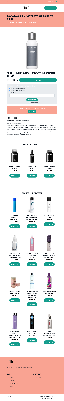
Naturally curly (14, 383)
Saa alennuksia (32, 99)
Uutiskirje (13, 92)
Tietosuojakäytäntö (44, 398)
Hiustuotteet (50, 8)
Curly (11, 377)
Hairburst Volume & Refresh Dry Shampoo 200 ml (32, 255)
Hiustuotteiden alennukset (18, 88)
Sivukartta (53, 398)
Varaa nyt (32, 111)
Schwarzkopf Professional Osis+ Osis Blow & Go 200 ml (49, 333)
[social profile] (18, 2)
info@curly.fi (51, 1)
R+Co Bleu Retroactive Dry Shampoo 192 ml (15, 217)
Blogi (11, 386)
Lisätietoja (38, 80)
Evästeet (54, 396)
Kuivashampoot (24, 120)
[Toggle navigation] (9, 7)
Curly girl (12, 380)
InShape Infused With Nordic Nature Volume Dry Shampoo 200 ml (32, 217)
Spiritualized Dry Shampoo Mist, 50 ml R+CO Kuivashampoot (15, 255)
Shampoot (17, 120)
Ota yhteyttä (47, 396)
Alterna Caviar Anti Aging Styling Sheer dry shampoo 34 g (49, 255)
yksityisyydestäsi (34, 102)
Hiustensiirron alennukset (18, 90)
